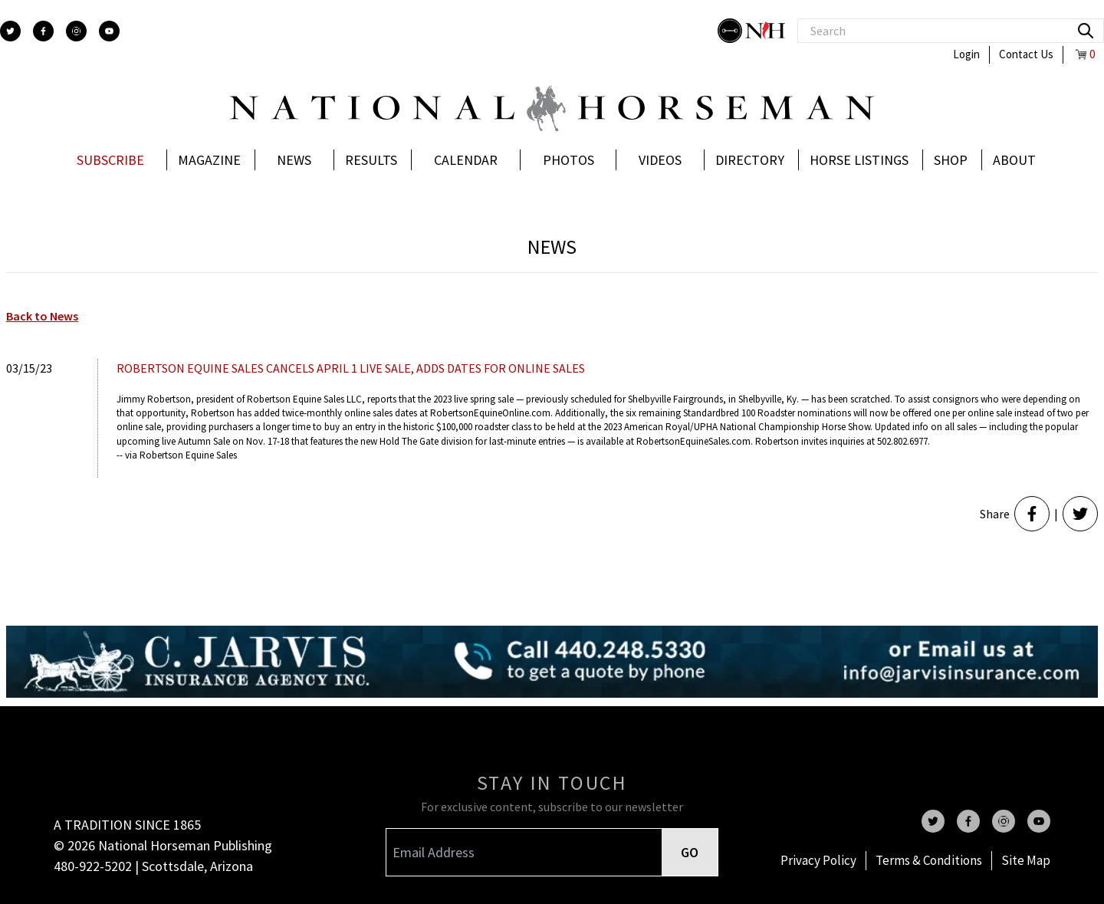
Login (966, 54)
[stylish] (731, 30)
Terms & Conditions (929, 860)
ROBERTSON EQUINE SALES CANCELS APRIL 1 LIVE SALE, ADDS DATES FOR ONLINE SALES (351, 368)
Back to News (42, 316)
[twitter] (10, 31)
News (294, 160)
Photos (568, 160)
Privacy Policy (818, 860)
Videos (660, 160)
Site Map (1025, 860)
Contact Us (1026, 54)
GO (689, 852)
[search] (1085, 30)
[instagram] (76, 31)
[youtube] (109, 31)
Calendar (466, 160)
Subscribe (110, 160)
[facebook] (43, 31)
